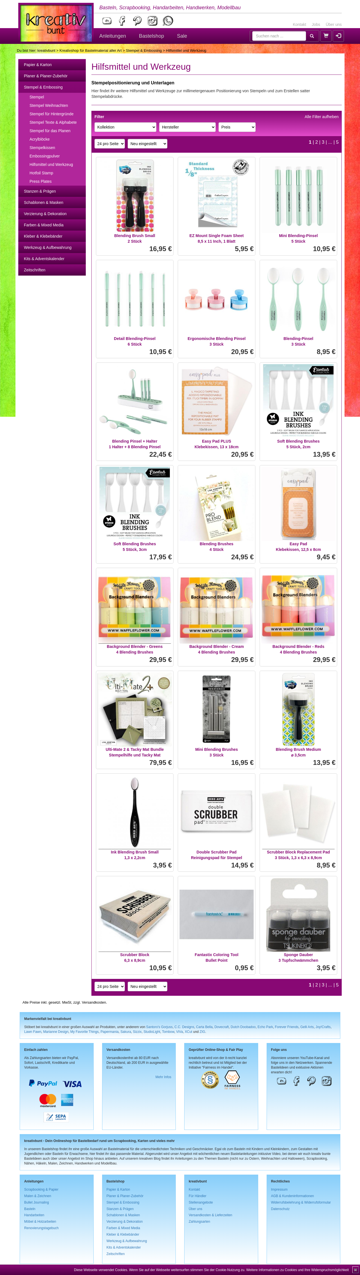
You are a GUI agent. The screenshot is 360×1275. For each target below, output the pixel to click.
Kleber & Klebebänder (43, 236)
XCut (188, 1032)
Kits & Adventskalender (44, 258)
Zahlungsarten (199, 1222)
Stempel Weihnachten (49, 105)
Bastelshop (151, 36)
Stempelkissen (42, 147)
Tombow (168, 1032)
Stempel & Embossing (144, 50)
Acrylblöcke (40, 139)
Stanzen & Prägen (40, 191)
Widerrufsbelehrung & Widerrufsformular (301, 1202)
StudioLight (151, 1032)
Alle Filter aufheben (322, 116)
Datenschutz (280, 1209)
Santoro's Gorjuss (159, 1027)
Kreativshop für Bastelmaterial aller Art (90, 50)
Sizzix (137, 1032)
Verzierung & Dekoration (45, 213)
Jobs (316, 24)
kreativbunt (46, 50)
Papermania (109, 1032)
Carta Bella (204, 1027)
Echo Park (265, 1027)
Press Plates (41, 181)
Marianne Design (55, 1032)
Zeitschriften (34, 270)
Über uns (334, 24)
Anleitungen (112, 36)
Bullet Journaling (36, 1202)
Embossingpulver (45, 156)
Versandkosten (94, 1002)
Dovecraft (221, 1027)
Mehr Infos (163, 1077)
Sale (182, 36)
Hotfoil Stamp (41, 173)
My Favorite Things (84, 1032)
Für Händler (197, 1196)
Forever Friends (286, 1027)
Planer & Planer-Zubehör (46, 76)
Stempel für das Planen (50, 131)
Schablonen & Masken (43, 202)
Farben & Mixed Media (44, 225)
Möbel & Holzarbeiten (40, 1222)
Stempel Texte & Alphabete (53, 122)
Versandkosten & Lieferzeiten (210, 1215)
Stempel (37, 97)
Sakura (125, 1032)
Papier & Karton (38, 64)
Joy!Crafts (323, 1027)
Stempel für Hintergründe (51, 114)
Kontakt (299, 24)
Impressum (279, 1189)
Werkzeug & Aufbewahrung (47, 247)
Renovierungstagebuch (41, 1228)
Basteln (29, 1209)
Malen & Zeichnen (37, 1196)
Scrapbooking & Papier (41, 1189)
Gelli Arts (307, 1027)
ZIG (202, 1032)
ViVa (179, 1032)
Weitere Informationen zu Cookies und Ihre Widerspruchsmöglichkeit (297, 1270)
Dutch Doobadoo (243, 1027)
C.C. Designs (184, 1027)
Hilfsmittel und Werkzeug (51, 164)
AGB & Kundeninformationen (292, 1196)
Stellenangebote (201, 1202)
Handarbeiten (34, 1215)
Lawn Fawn (32, 1032)
